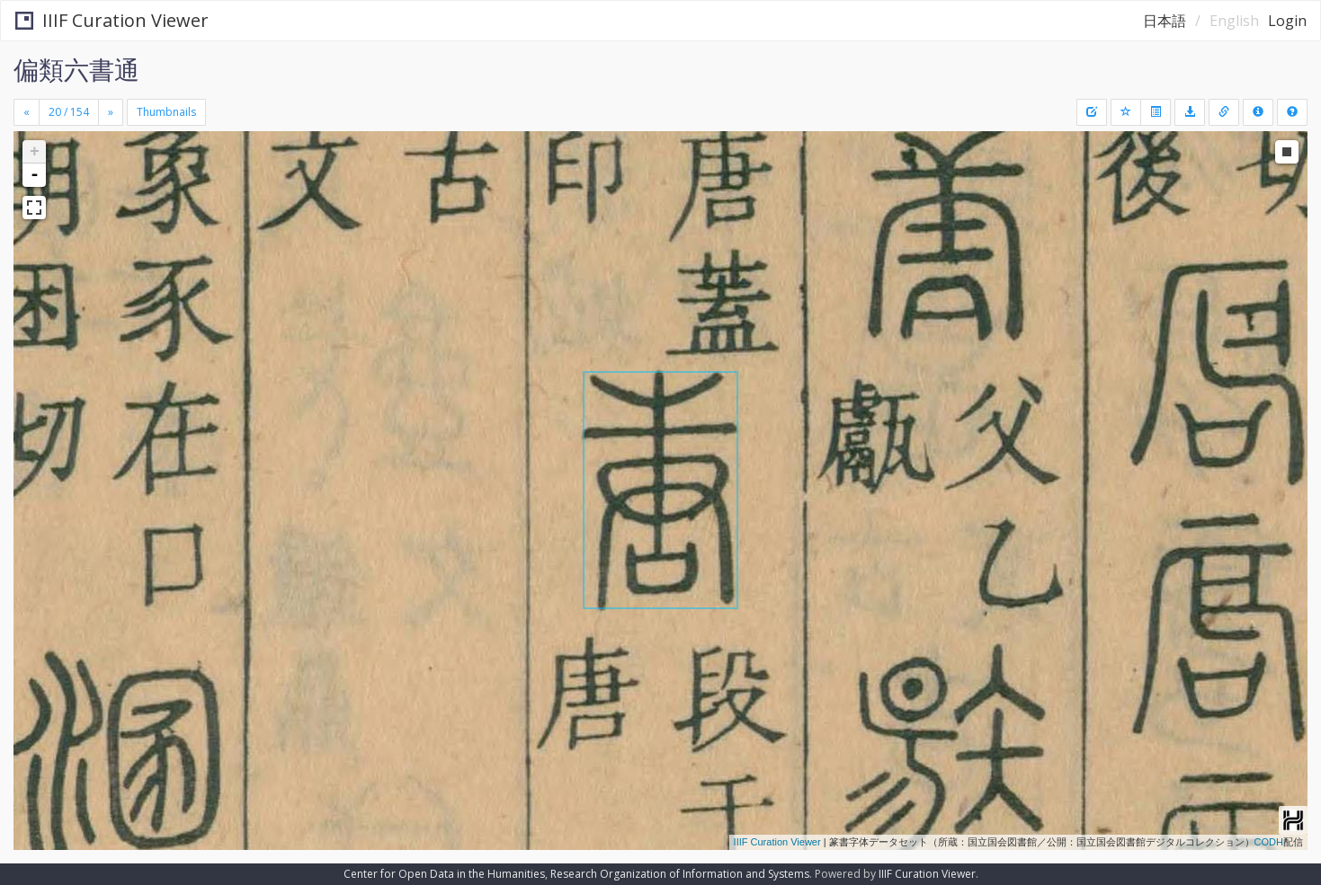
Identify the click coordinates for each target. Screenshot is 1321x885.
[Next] (110, 112)
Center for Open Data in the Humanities (444, 873)
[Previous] (26, 112)
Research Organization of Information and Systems (679, 873)
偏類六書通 (76, 69)
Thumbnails (166, 111)
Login (1287, 21)
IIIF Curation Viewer (112, 20)
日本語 (1164, 21)
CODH (1268, 841)
